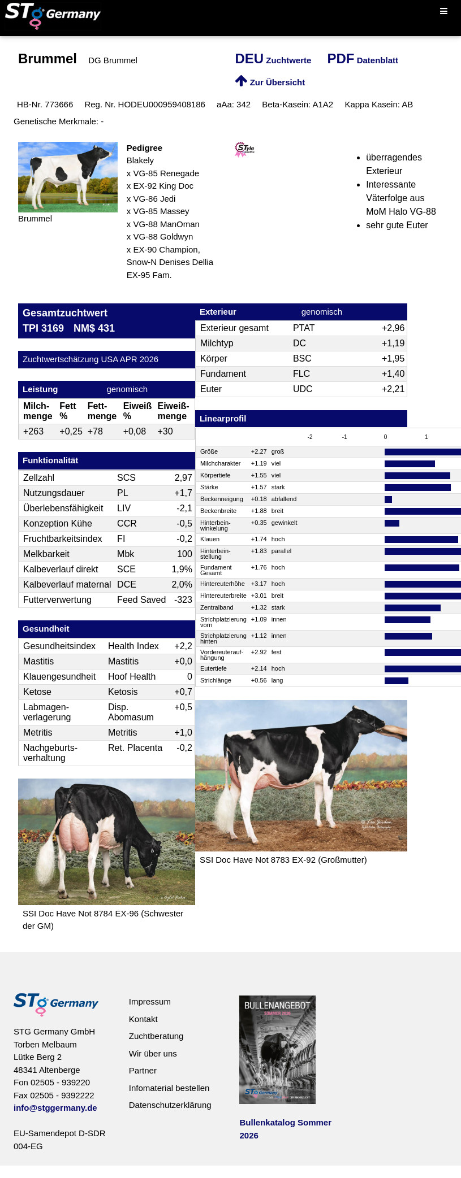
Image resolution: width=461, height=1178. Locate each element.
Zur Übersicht (270, 82)
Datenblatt (363, 60)
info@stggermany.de (55, 1107)
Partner (143, 1070)
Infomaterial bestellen (169, 1088)
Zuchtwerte (273, 60)
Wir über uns (153, 1053)
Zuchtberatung (156, 1036)
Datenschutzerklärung (170, 1105)
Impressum (150, 1001)
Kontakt (143, 1019)
